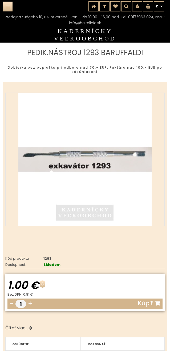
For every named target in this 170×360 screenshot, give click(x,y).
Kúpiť (149, 303)
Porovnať (97, 344)
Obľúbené (20, 344)
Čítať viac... (19, 328)
